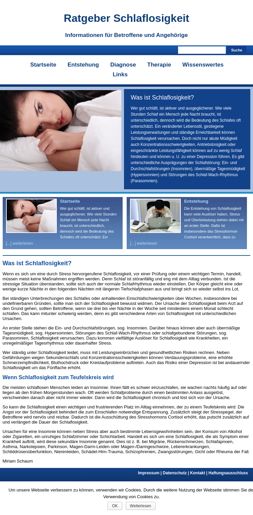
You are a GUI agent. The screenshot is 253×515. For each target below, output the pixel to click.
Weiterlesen (140, 506)
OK (115, 506)
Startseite (43, 65)
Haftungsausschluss (228, 473)
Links (120, 74)
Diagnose (123, 65)
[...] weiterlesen (19, 243)
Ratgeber (126, 18)
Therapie (159, 65)
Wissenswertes (203, 65)
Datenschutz (176, 473)
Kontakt (199, 473)
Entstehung (83, 65)
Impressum (150, 473)
